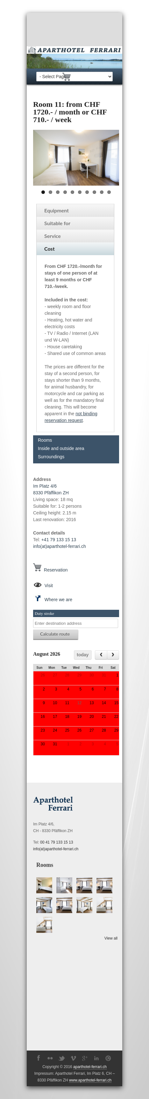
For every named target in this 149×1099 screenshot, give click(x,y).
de (79, 76)
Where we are (52, 599)
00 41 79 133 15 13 (56, 842)
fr (94, 76)
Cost (49, 249)
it (99, 76)
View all (110, 938)
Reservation (50, 569)
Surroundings (51, 456)
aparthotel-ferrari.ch (90, 1067)
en (87, 76)
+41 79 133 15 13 (58, 539)
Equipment (56, 210)
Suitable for (57, 223)
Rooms (45, 440)
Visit (43, 585)
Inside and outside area (61, 448)
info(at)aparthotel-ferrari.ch (59, 546)
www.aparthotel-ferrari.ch (90, 1080)
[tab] (75, 210)
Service (52, 236)
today (83, 654)
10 (109, 192)
